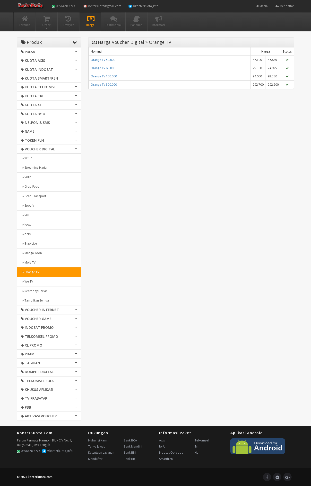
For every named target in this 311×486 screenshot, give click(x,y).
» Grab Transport (33, 196)
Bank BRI (130, 459)
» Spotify (27, 205)
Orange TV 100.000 (104, 76)
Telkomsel (202, 440)
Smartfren (166, 459)
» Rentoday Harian (34, 291)
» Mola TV (28, 262)
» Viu (25, 215)
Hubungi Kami (97, 440)
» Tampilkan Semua (35, 300)
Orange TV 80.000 (103, 68)
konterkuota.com (40, 477)
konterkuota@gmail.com (102, 6)
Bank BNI (130, 452)
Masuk (262, 6)
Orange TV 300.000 (104, 85)
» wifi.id (27, 158)
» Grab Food (30, 186)
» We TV (27, 281)
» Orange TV (30, 272)
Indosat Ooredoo (171, 452)
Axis (162, 440)
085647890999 (64, 6)
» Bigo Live (29, 243)
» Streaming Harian (34, 167)
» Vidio (26, 177)
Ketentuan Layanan (101, 452)
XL (196, 452)
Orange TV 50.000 (103, 60)
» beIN (26, 234)
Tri (196, 446)
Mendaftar (285, 6)
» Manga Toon (31, 253)
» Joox (26, 224)
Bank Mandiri (133, 446)
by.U (162, 446)
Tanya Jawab (96, 446)
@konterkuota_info (143, 6)
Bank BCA (130, 440)
